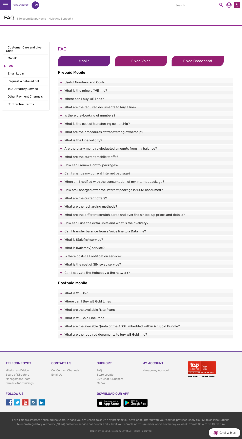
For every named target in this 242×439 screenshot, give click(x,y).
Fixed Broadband (197, 61)
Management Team (18, 379)
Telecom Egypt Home (33, 18)
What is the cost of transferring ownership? (97, 124)
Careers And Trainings (20, 383)
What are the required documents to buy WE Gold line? (105, 334)
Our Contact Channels (65, 370)
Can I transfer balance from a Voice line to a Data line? (105, 231)
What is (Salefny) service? (83, 240)
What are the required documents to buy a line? (100, 107)
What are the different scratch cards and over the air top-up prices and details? (124, 215)
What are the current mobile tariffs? (91, 157)
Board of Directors (17, 374)
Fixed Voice (140, 61)
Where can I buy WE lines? (84, 99)
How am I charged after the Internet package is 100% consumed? (113, 190)
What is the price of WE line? (85, 90)
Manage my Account (155, 370)
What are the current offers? (85, 198)
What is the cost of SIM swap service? (92, 264)
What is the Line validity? (83, 140)
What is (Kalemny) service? (84, 248)
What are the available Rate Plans (89, 310)
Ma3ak (101, 383)
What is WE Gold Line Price (84, 318)
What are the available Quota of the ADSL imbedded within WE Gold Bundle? (122, 326)
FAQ (99, 370)
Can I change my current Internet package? (97, 173)
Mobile (84, 61)
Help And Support (60, 18)
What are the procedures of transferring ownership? (103, 132)
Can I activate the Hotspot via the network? (97, 273)
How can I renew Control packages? (91, 165)
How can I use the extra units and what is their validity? (106, 223)
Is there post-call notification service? (93, 256)
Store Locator (106, 374)
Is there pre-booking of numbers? (89, 115)
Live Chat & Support (110, 379)
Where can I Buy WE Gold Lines (87, 301)
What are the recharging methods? (90, 206)
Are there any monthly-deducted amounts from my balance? (110, 148)
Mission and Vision (17, 370)
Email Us (56, 374)
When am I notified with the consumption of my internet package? (114, 182)
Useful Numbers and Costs (84, 82)
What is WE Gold (76, 293)
